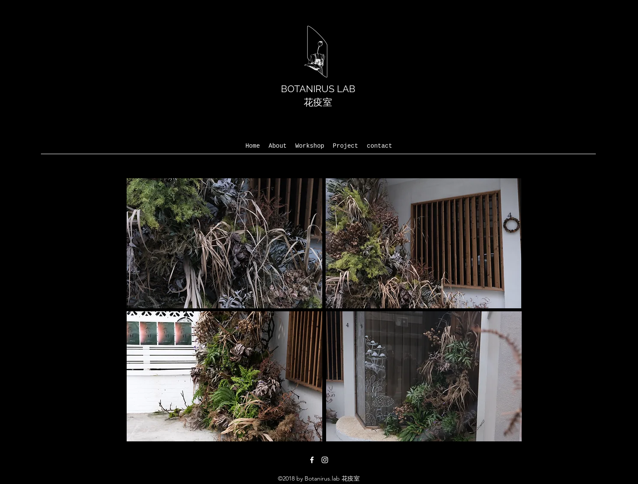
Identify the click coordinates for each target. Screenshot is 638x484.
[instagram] (325, 460)
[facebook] (312, 460)
